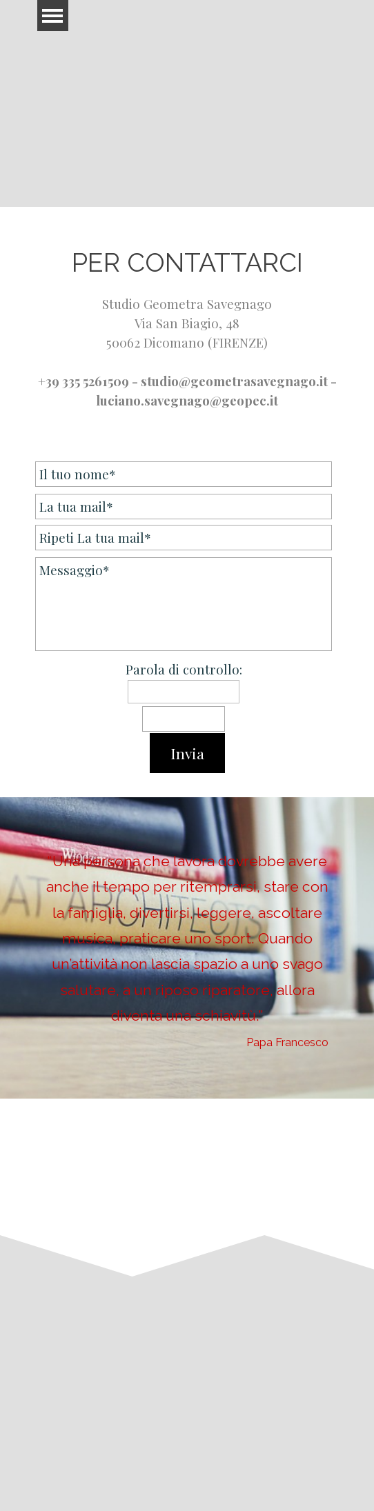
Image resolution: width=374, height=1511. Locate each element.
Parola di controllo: (184, 669)
